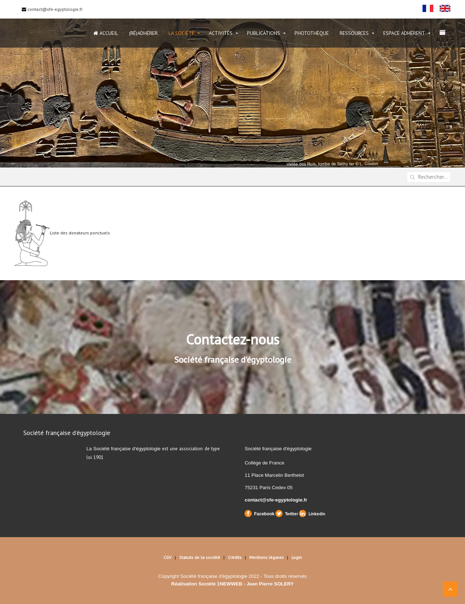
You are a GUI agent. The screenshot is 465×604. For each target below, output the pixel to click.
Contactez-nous (232, 339)
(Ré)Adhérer (143, 33)
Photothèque (312, 33)
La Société (181, 33)
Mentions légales (266, 557)
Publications (263, 33)
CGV (167, 557)
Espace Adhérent (404, 33)
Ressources (354, 33)
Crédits (235, 557)
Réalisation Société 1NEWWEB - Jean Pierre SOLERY (232, 584)
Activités (220, 33)
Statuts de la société (199, 557)
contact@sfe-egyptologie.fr (52, 9)
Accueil (105, 33)
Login (296, 557)
